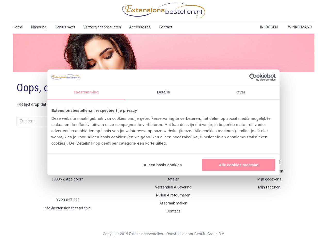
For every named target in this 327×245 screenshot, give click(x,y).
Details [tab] (163, 92)
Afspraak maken (173, 203)
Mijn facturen (269, 187)
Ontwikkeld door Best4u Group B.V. (195, 234)
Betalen (173, 179)
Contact (165, 27)
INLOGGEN (269, 27)
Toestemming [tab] (86, 92)
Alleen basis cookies (163, 165)
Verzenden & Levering (173, 187)
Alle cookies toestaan (238, 165)
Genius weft (65, 27)
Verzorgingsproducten (102, 27)
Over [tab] (241, 92)
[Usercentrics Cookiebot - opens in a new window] (253, 77)
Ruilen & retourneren (173, 195)
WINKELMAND (300, 27)
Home (18, 27)
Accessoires (140, 27)
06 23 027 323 (67, 200)
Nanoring (38, 27)
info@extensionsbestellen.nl (67, 208)
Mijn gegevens (269, 179)
